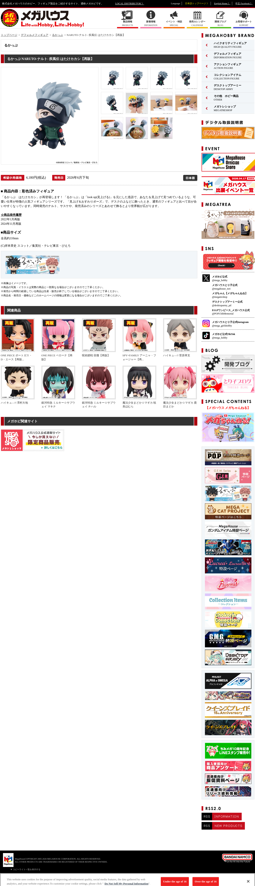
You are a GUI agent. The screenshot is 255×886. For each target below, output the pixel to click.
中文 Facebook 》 (243, 3)
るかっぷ (57, 35)
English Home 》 (222, 3)
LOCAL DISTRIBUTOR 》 (129, 3)
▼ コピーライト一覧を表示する (25, 869)
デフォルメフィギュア (34, 35)
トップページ (9, 35)
